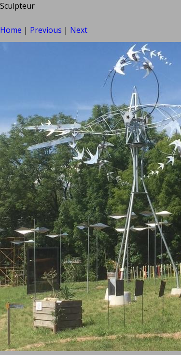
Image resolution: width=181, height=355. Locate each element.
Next (78, 30)
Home (11, 30)
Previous (46, 30)
